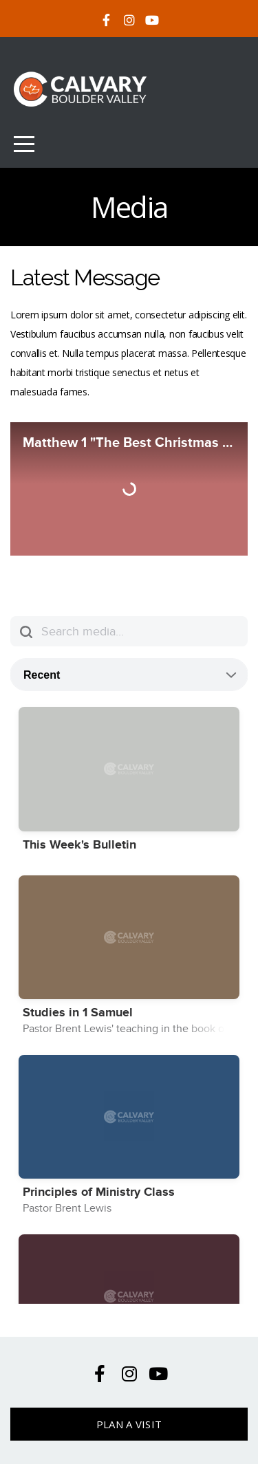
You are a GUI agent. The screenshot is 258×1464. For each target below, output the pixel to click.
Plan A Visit (129, 1424)
